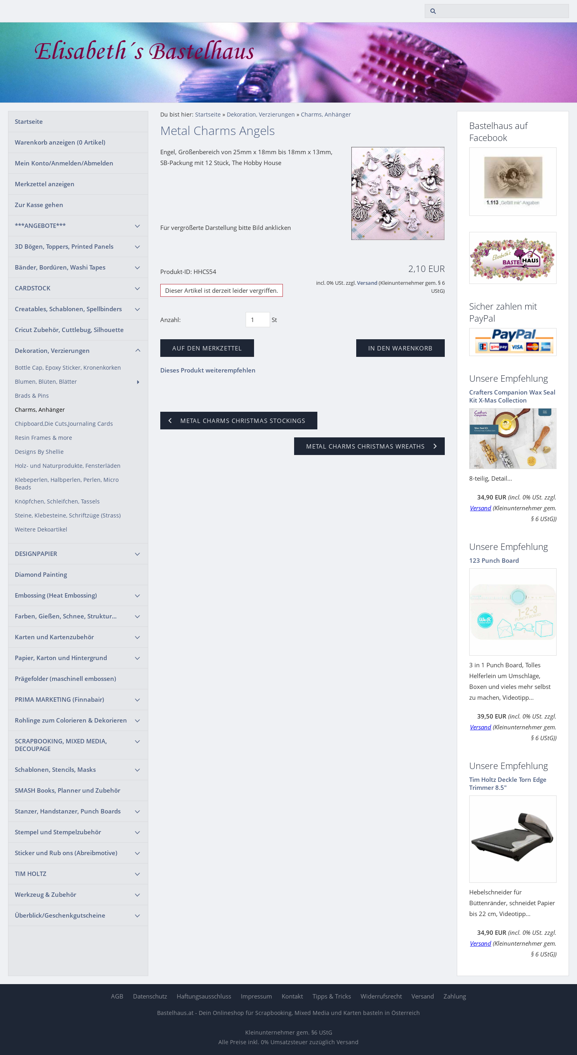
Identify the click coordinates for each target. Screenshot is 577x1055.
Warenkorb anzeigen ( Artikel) (60, 142)
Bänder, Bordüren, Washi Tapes (60, 267)
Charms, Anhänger (40, 409)
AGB (117, 996)
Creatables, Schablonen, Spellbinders (68, 309)
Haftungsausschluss (204, 996)
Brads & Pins (32, 395)
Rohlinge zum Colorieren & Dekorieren (71, 720)
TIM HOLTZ (30, 874)
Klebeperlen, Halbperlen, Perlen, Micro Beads (67, 483)
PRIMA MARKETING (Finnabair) (59, 699)
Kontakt (292, 996)
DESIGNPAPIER (36, 554)
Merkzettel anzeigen (45, 184)
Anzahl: (170, 320)
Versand (367, 283)
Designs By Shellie (39, 451)
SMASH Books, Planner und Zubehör (67, 790)
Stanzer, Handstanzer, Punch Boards (68, 811)
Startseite (29, 121)
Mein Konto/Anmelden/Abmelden (64, 163)
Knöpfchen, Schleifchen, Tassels (57, 501)
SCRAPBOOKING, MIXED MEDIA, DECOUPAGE (61, 745)
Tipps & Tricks (332, 996)
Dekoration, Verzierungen (52, 350)
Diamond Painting (41, 574)
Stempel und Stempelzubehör (58, 832)
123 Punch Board (494, 560)
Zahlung (455, 996)
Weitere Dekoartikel (41, 529)
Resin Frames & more (43, 437)
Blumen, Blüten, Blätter (46, 381)
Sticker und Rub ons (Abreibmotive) (66, 853)
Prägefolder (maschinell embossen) (65, 678)
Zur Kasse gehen (39, 205)
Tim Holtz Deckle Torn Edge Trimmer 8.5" (508, 783)
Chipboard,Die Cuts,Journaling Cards (64, 423)
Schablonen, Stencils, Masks (55, 769)
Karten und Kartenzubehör (54, 637)
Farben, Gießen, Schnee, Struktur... (66, 616)
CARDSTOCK (32, 288)
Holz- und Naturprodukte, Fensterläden (68, 465)
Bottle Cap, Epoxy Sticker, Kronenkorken (68, 367)
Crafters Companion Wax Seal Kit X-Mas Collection (512, 396)
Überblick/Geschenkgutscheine (60, 915)
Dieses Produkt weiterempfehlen (208, 370)
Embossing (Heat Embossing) (56, 595)
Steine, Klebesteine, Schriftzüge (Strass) (68, 515)
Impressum (256, 996)
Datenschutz (150, 996)
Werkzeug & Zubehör (45, 894)
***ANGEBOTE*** (40, 225)
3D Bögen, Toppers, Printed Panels (64, 246)
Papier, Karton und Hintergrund (61, 658)
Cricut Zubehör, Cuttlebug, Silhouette (69, 330)
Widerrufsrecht (381, 996)
